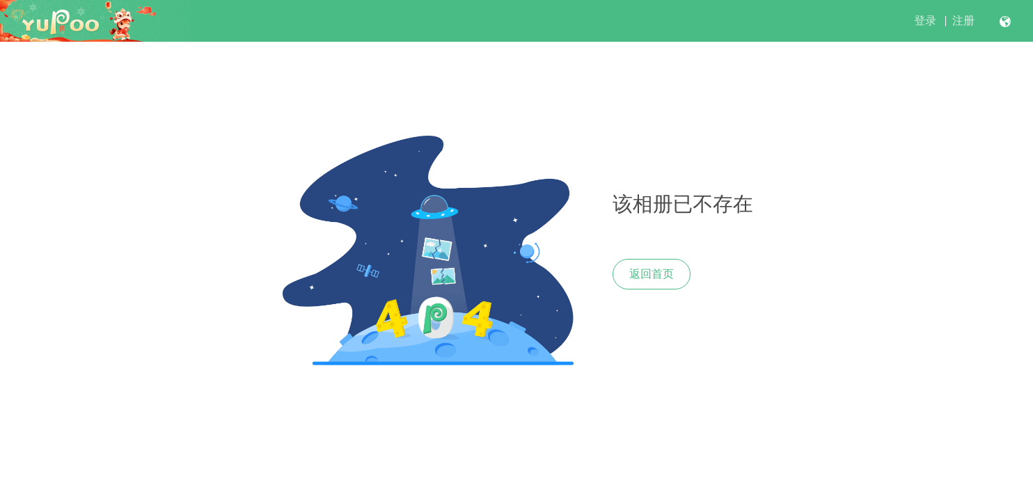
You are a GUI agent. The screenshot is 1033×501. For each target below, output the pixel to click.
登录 (925, 20)
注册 (963, 20)
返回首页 (651, 273)
